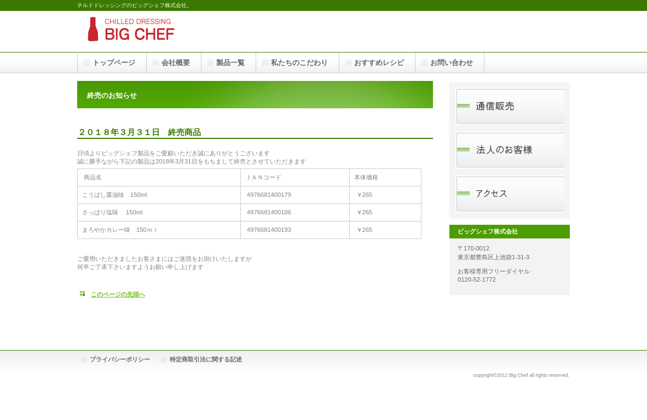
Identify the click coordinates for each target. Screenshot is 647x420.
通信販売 (509, 107)
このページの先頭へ (118, 294)
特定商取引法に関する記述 (206, 359)
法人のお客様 (509, 150)
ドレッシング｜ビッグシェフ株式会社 (186, 31)
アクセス (509, 194)
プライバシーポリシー (120, 359)
